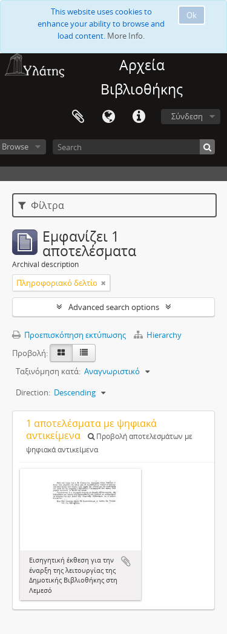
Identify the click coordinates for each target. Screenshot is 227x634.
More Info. (126, 35)
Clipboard (78, 117)
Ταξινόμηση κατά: (48, 371)
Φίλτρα (41, 205)
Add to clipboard (126, 561)
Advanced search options (113, 307)
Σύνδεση (187, 116)
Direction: (33, 392)
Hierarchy (158, 334)
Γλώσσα (108, 117)
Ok (191, 15)
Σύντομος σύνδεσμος (138, 117)
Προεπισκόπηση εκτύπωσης (69, 334)
